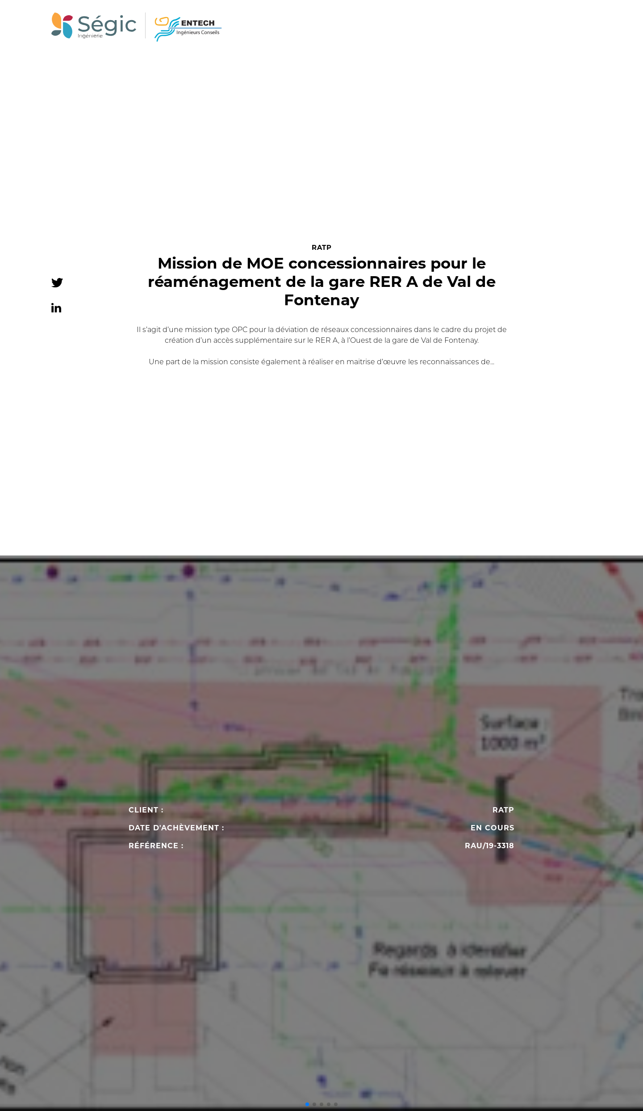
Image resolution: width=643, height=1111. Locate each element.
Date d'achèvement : (176, 828)
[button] (307, 1104)
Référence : (156, 846)
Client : (146, 810)
